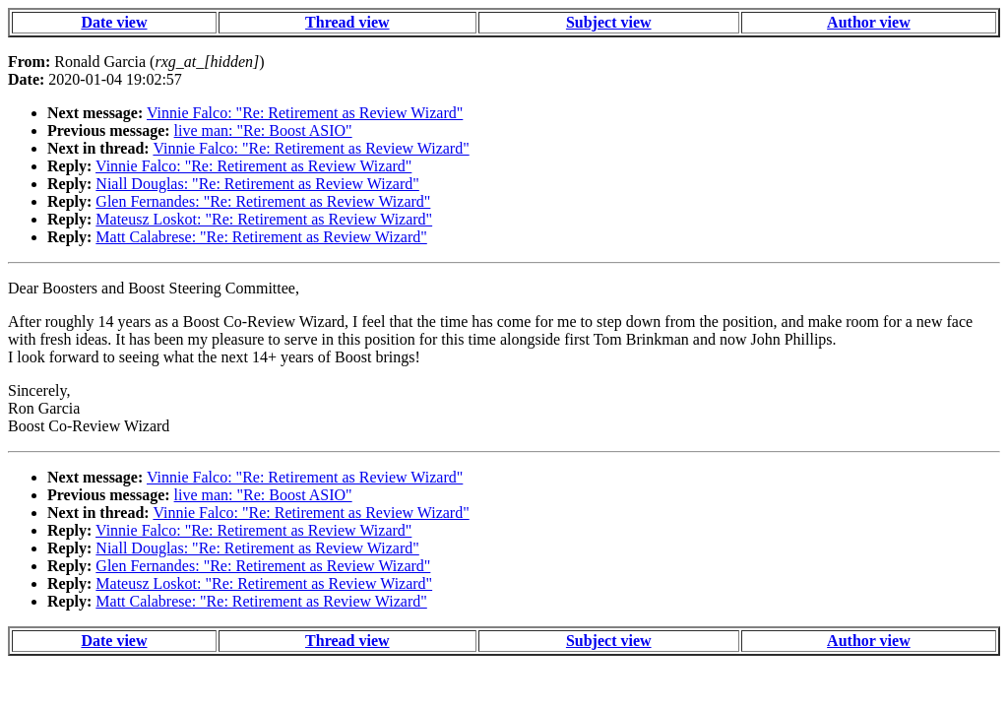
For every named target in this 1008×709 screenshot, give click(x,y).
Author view (869, 22)
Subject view (609, 22)
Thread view (347, 22)
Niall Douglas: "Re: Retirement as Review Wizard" (256, 183)
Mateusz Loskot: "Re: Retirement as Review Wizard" (263, 219)
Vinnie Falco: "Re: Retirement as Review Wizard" (305, 112)
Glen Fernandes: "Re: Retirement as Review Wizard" (262, 201)
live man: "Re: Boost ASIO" (263, 130)
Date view (114, 22)
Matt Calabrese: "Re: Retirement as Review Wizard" (260, 236)
